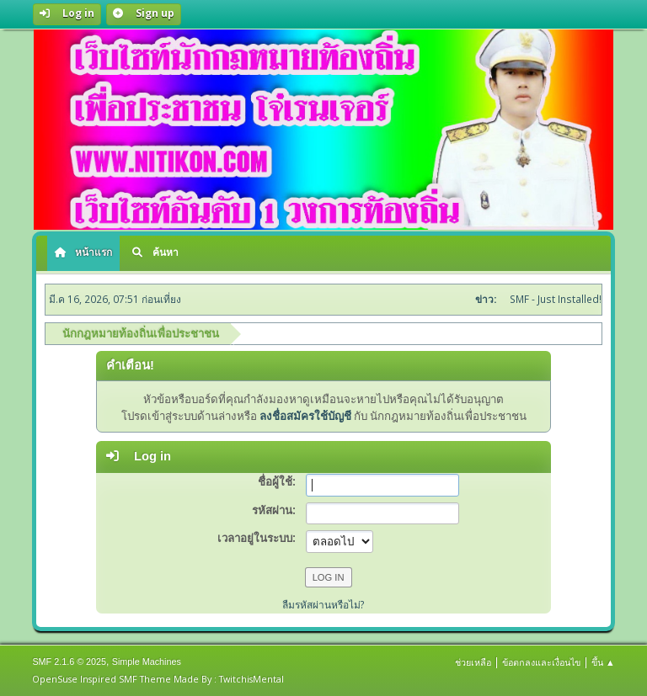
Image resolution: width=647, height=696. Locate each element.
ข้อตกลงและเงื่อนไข (541, 662)
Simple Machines (146, 661)
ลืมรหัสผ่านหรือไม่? (323, 605)
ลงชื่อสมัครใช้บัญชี (305, 415)
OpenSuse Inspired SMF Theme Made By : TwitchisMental (158, 678)
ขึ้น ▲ (603, 662)
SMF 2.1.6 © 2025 (69, 661)
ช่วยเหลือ (473, 662)
